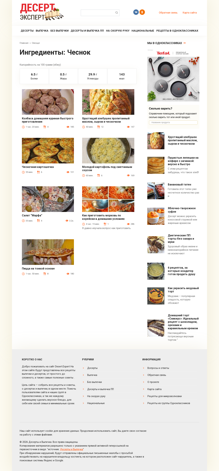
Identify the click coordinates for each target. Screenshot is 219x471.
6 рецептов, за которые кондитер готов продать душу (181, 271)
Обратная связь (168, 12)
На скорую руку (118, 30)
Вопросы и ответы (158, 368)
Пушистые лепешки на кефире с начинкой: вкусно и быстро (183, 161)
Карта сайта (190, 12)
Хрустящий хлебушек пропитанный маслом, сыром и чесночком (182, 140)
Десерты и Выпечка (71, 449)
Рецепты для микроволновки (164, 396)
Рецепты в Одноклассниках (177, 30)
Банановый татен (179, 184)
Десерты (27, 30)
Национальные (143, 30)
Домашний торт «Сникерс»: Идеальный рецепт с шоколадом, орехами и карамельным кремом (183, 322)
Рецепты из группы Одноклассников (168, 403)
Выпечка (42, 30)
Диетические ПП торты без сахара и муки (181, 239)
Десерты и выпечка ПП (87, 30)
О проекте (153, 382)
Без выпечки (59, 30)
